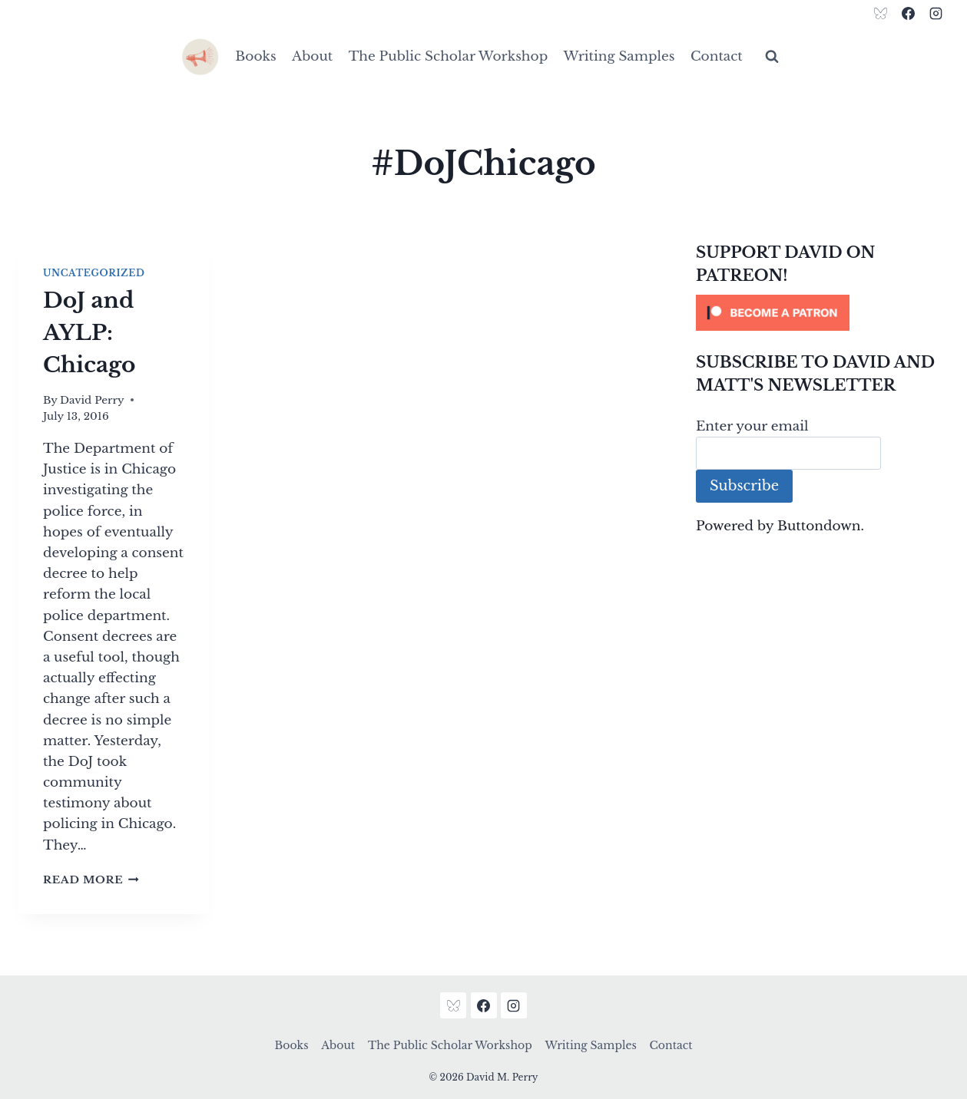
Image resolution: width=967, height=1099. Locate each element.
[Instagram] (935, 13)
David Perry (92, 400)
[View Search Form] (772, 57)
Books (255, 56)
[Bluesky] (881, 13)
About (312, 56)
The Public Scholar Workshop (448, 56)
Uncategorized (93, 273)
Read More (91, 879)
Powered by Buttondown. (780, 526)
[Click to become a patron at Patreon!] (822, 313)
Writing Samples (619, 56)
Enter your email (752, 426)
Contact (716, 56)
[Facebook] (908, 13)
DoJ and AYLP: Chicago (89, 332)
